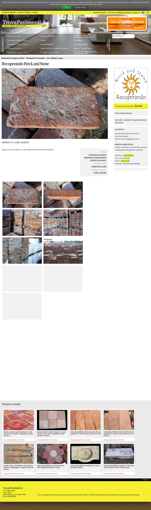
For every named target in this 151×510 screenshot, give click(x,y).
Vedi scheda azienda (123, 113)
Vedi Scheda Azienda (131, 164)
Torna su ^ (146, 480)
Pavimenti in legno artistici (13, 58)
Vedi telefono (128, 155)
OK (66, 7)
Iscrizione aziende (9, 12)
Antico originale (100, 172)
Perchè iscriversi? (99, 13)
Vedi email (125, 161)
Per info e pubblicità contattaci (120, 13)
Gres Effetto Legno (55, 58)
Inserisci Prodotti (24, 12)
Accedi (34, 12)
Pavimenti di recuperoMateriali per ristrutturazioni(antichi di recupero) (95, 157)
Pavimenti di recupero (36, 58)
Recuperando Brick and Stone (25, 63)
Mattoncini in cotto (99, 166)
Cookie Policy (80, 7)
